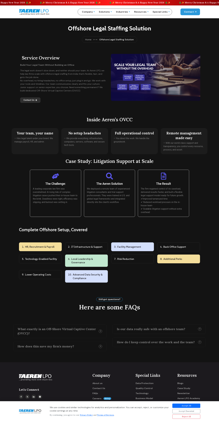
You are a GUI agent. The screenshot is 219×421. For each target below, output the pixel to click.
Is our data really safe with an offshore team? (151, 327)
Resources (140, 11)
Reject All (186, 416)
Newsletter (183, 393)
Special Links (160, 11)
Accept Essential (186, 411)
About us (97, 383)
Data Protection (144, 383)
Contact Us (98, 388)
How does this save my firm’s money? (46, 345)
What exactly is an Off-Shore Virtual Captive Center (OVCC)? (57, 330)
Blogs (180, 383)
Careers (101, 398)
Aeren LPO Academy (188, 398)
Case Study (183, 388)
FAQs (95, 393)
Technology (142, 393)
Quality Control (144, 388)
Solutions (104, 11)
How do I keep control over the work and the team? (156, 341)
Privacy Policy (86, 415)
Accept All (186, 405)
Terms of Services (105, 415)
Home (88, 39)
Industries (122, 11)
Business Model (144, 398)
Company (87, 11)
